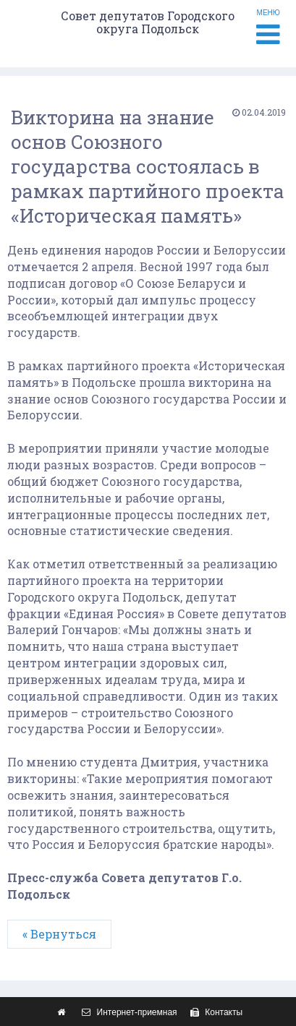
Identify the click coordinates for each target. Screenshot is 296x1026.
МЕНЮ (268, 28)
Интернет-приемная (127, 1012)
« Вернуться (59, 933)
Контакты (214, 1012)
